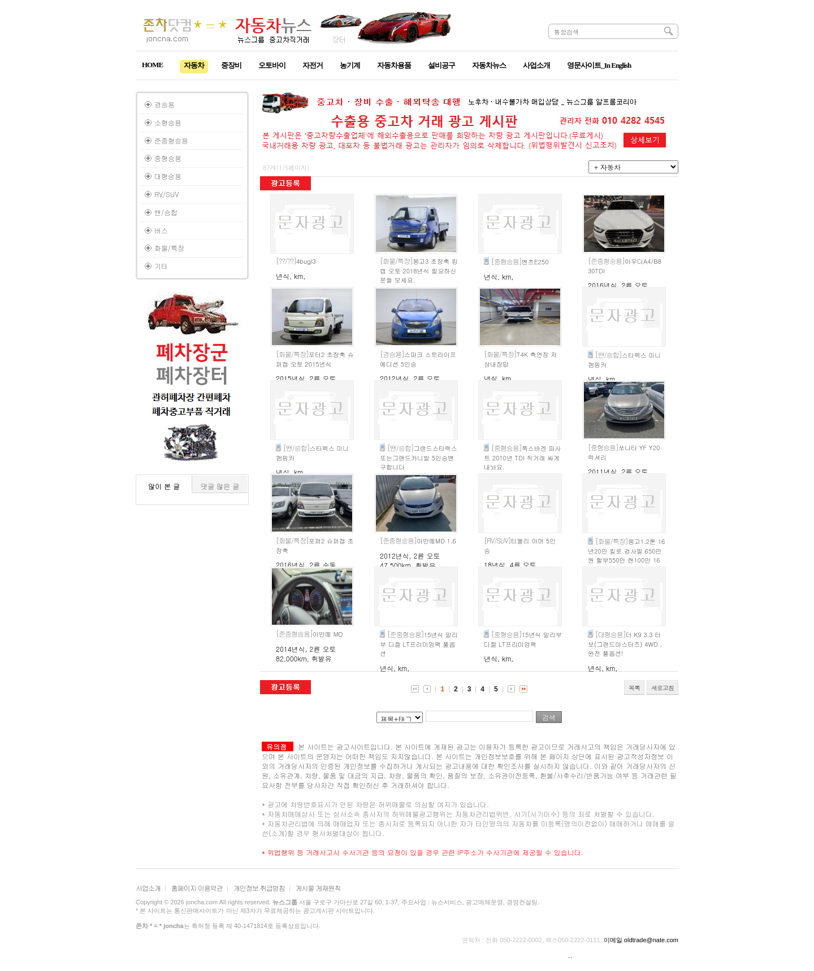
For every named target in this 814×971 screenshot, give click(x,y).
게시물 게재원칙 (318, 887)
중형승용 (167, 158)
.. (570, 955)
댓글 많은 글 (220, 486)
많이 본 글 (164, 486)
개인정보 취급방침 (259, 887)
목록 (634, 687)
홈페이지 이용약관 (197, 887)
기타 (161, 266)
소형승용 (167, 122)
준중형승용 (171, 140)
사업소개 (148, 887)
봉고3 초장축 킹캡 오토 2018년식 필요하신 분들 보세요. (419, 270)
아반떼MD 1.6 (418, 541)
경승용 (164, 104)
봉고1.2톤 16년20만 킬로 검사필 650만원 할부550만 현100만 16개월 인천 (626, 555)
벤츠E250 (520, 262)
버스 (161, 230)
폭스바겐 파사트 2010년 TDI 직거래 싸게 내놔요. (522, 457)
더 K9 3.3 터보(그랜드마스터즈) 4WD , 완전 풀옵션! (625, 644)
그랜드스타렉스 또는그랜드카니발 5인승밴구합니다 (418, 457)
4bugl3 (296, 261)
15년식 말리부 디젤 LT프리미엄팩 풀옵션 (419, 644)
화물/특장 (169, 247)
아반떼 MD (309, 634)
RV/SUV (166, 194)
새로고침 (662, 687)
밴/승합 (165, 212)
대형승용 (167, 176)
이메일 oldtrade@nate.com (641, 940)
